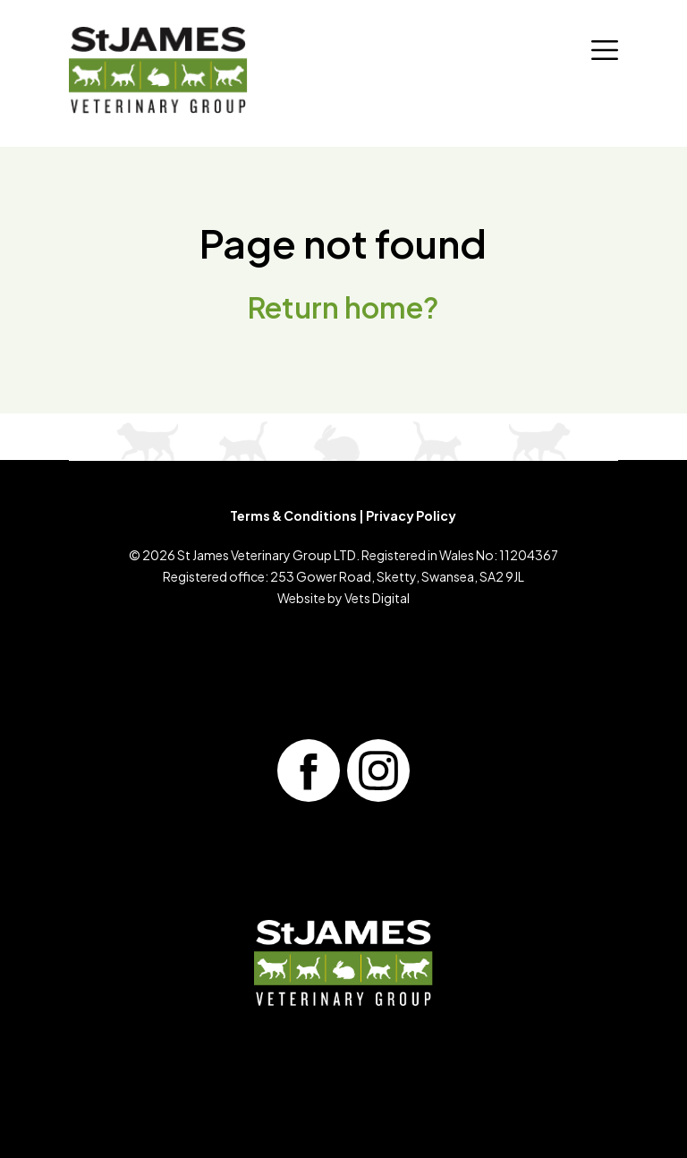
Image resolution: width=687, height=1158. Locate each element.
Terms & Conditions (293, 515)
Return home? (343, 307)
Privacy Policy (411, 515)
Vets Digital (377, 598)
